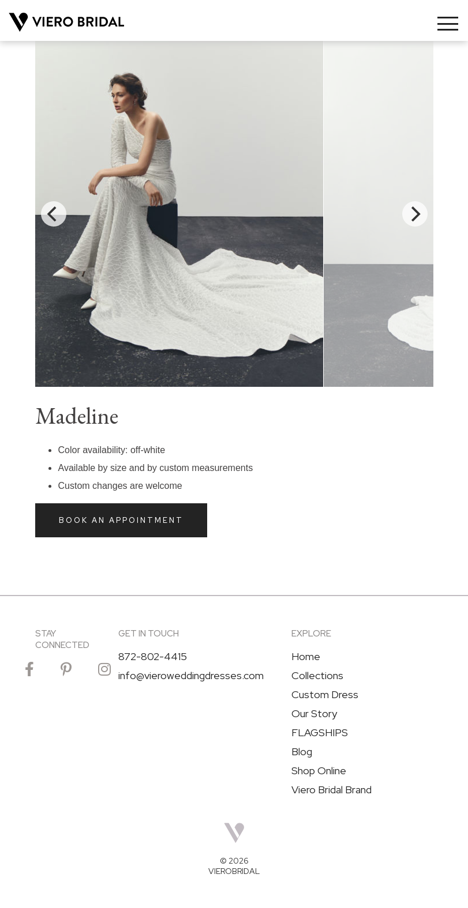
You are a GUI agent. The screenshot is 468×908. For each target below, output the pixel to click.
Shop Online (318, 770)
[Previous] (53, 214)
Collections (317, 675)
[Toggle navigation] (448, 24)
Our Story (314, 713)
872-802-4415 (152, 656)
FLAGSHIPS (319, 732)
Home (305, 656)
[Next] (415, 214)
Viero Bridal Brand (331, 789)
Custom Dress (324, 694)
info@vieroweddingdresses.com (191, 675)
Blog (301, 751)
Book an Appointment (121, 520)
